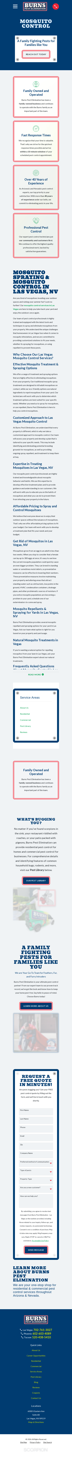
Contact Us (36, 1398)
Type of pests (25, 1171)
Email (22, 1136)
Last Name (24, 1119)
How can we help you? (29, 1196)
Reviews (36, 1388)
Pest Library (36, 1377)
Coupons (36, 1393)
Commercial (36, 1366)
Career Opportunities (36, 1356)
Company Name (26, 1154)
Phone (22, 1128)
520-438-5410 (41, 1337)
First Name (24, 1111)
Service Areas (36, 1372)
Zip (21, 1145)
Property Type (26, 1179)
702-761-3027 (42, 1330)
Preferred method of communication (34, 1162)
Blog (36, 1382)
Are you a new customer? (30, 1188)
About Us (36, 1351)
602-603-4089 (42, 1334)
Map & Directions (36, 1422)
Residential (36, 1361)
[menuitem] (36, 708)
